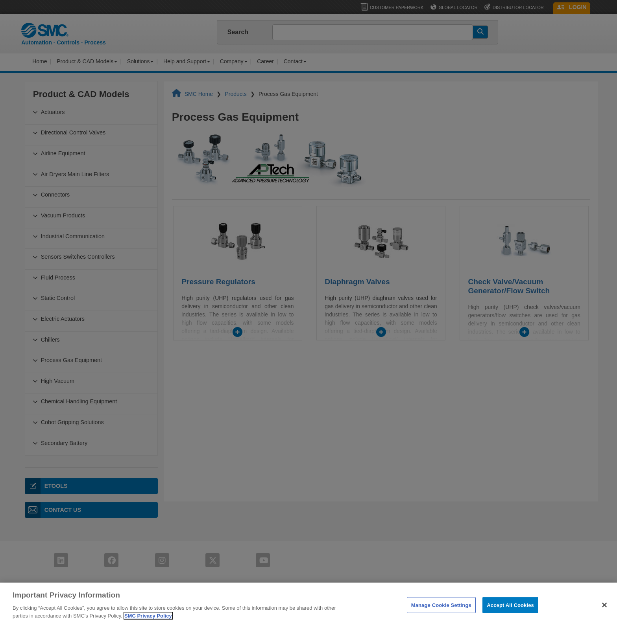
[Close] (604, 612)
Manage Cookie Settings (441, 612)
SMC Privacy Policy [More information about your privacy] (148, 623)
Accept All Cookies (510, 612)
